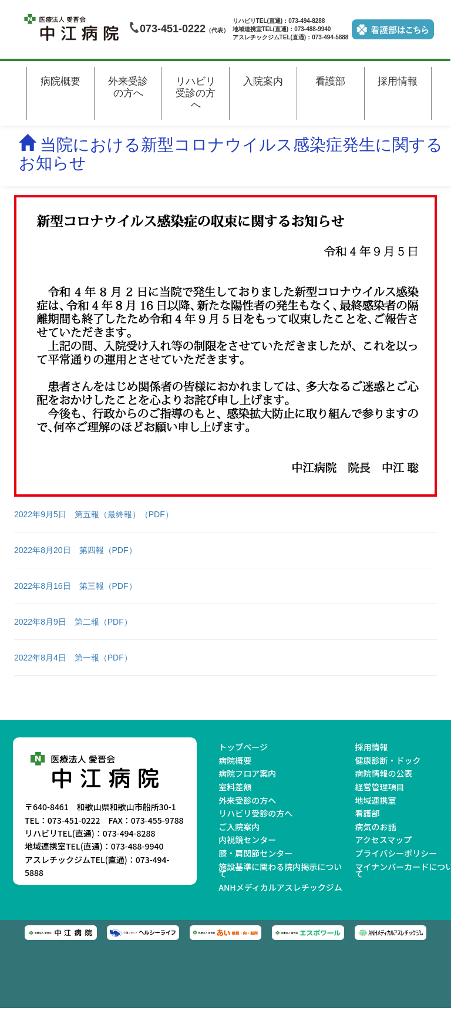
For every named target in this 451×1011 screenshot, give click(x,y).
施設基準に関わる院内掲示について (280, 870)
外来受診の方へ (128, 87)
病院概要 (60, 81)
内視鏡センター (247, 839)
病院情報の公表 (383, 773)
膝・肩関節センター (255, 853)
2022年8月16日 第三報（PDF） (75, 586)
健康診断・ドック (387, 760)
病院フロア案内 (247, 773)
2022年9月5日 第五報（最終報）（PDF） (93, 514)
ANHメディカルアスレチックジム (280, 887)
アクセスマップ (383, 839)
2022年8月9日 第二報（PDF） (73, 621)
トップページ (243, 747)
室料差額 (234, 787)
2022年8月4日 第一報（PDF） (73, 657)
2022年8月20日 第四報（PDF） (75, 550)
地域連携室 (375, 800)
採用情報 (398, 81)
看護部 (330, 81)
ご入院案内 (239, 827)
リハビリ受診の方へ (196, 93)
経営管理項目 (379, 787)
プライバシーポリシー (396, 853)
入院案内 (263, 81)
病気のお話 (375, 827)
